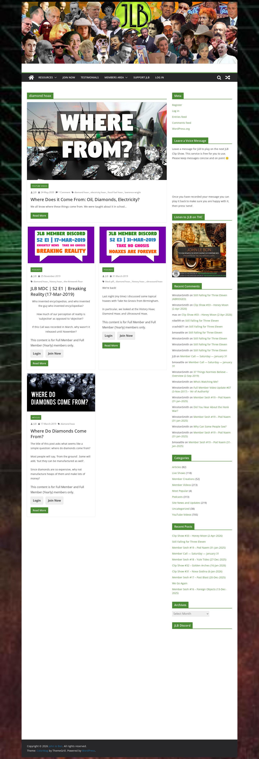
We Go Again (179, 583)
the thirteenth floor (73, 281)
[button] (55, 77)
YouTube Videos (39, 186)
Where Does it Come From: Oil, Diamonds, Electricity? (85, 199)
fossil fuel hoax (115, 192)
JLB (35, 192)
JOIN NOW (69, 77)
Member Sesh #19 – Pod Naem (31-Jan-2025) (199, 547)
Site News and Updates (186, 502)
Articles (36, 417)
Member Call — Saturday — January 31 (203, 356)
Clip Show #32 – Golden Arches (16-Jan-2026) (199, 565)
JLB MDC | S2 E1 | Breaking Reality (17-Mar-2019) (58, 291)
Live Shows (178, 473)
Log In (159, 77)
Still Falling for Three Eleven (202, 320)
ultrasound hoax (154, 281)
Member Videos (181, 485)
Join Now (54, 353)
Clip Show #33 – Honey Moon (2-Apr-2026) (207, 314)
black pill (109, 281)
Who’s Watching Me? (206, 381)
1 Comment (63, 192)
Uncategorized (181, 508)
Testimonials (90, 77)
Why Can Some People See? (210, 426)
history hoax (56, 281)
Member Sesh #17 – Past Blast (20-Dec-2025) (199, 577)
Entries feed (179, 117)
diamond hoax (81, 192)
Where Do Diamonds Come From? (59, 433)
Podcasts (36, 269)
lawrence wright (133, 192)
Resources (45, 77)
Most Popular (180, 491)
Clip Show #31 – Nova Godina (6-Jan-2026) (197, 571)
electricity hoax (98, 192)
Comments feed (181, 122)
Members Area (114, 77)
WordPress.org (181, 128)
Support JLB (141, 77)
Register (177, 105)
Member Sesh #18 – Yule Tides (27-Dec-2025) (199, 559)
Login (37, 353)
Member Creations (183, 479)
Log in (175, 111)
